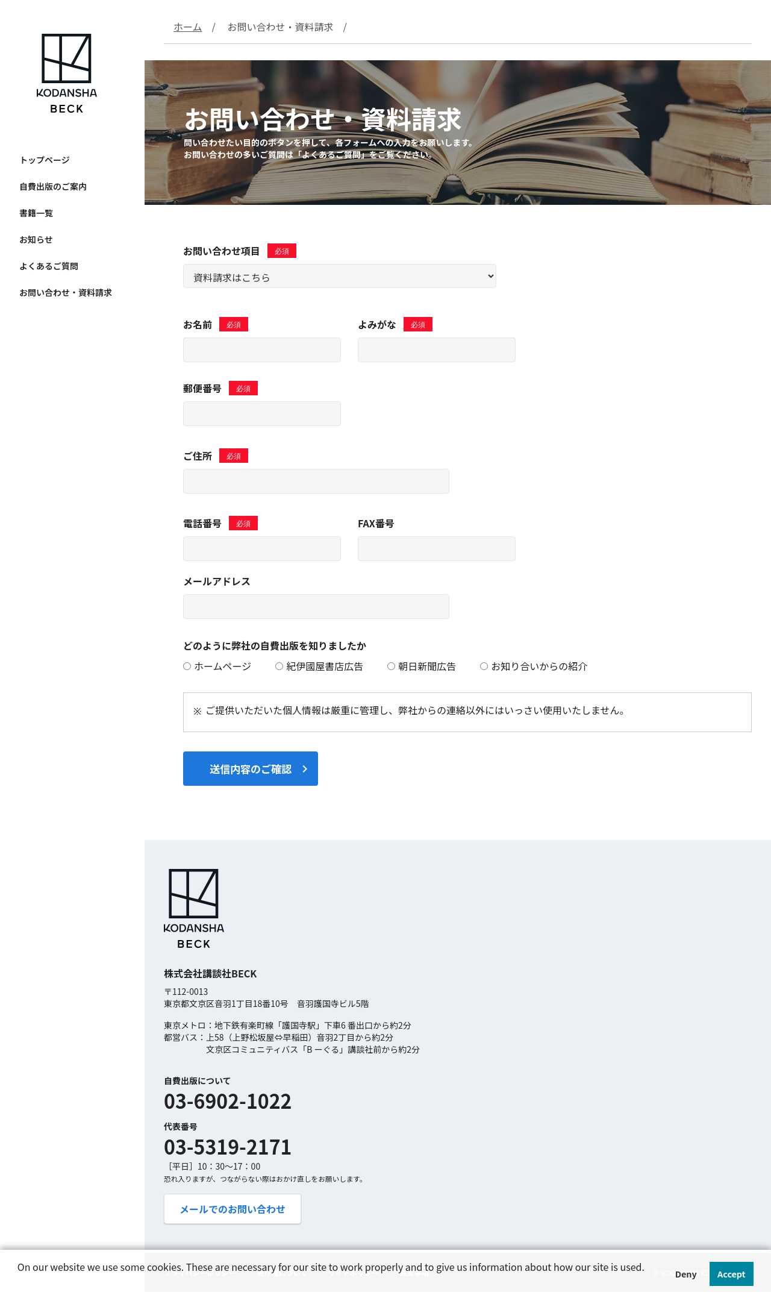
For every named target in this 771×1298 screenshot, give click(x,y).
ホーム (187, 26)
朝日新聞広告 (421, 666)
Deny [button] (686, 1273)
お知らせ (36, 239)
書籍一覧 (36, 213)
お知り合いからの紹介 (533, 666)
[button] (19, 1283)
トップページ (44, 160)
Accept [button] (731, 1273)
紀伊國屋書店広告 (319, 666)
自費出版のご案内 (53, 186)
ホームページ (217, 666)
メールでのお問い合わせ (232, 1209)
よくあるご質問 (48, 266)
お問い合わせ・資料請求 (65, 292)
